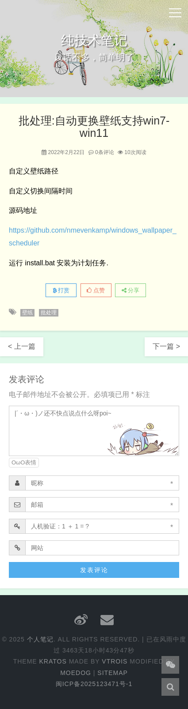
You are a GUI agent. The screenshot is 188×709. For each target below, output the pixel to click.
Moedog (75, 672)
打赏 (61, 290)
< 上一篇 (21, 346)
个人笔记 (40, 639)
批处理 (49, 312)
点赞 (96, 290)
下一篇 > (166, 346)
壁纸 (27, 312)
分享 (131, 290)
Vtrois (114, 661)
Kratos (53, 661)
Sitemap (112, 672)
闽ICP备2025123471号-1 (94, 683)
